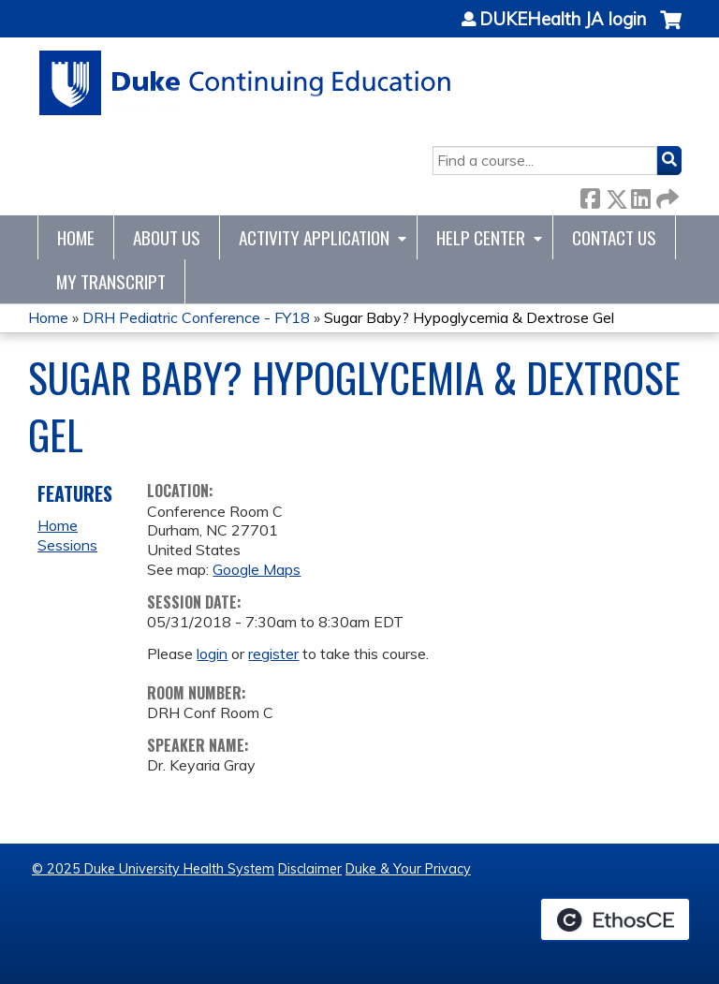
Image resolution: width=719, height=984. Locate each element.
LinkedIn (640, 195)
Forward (665, 195)
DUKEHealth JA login (562, 19)
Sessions (67, 545)
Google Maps (257, 569)
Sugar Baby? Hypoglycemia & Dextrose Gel (469, 317)
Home (76, 237)
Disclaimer (310, 868)
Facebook (589, 195)
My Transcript (111, 281)
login (212, 653)
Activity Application (314, 237)
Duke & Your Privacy (408, 868)
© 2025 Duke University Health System (153, 868)
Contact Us (614, 237)
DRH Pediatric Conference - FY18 (196, 317)
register (273, 653)
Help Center (480, 237)
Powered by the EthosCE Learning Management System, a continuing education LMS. (615, 919)
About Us (166, 237)
